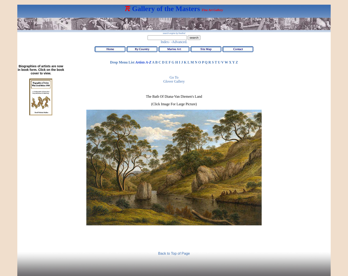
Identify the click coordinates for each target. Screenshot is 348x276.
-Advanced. (179, 42)
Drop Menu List (122, 62)
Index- (165, 42)
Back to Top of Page (174, 253)
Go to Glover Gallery (174, 79)
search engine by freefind (174, 33)
